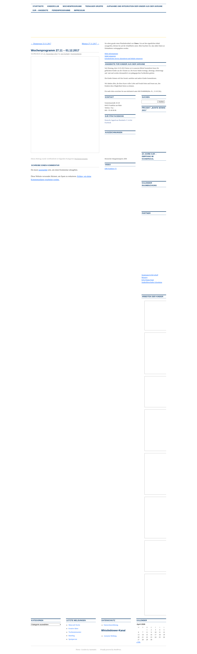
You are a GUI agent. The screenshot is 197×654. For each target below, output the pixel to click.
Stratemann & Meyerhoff (150, 275)
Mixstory (145, 277)
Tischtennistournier (74, 632)
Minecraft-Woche (74, 625)
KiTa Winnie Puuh (148, 280)
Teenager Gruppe (94, 6)
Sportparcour (72, 639)
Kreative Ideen (73, 628)
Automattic (92, 650)
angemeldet (43, 170)
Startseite (38, 6)
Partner (146, 213)
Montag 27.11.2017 (90, 44)
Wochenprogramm (72, 6)
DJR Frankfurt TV (111, 169)
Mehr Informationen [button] (111, 54)
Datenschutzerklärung (111, 625)
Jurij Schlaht (65, 54)
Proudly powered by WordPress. (110, 650)
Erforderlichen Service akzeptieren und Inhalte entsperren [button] (124, 59)
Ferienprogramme (61, 10)
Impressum (79, 10)
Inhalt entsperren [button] (110, 56)
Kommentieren (76, 54)
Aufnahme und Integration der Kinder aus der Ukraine (134, 6)
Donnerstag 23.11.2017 (41, 44)
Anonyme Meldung (110, 636)
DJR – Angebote (40, 10)
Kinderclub (53, 6)
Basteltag (71, 636)
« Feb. (138, 642)
